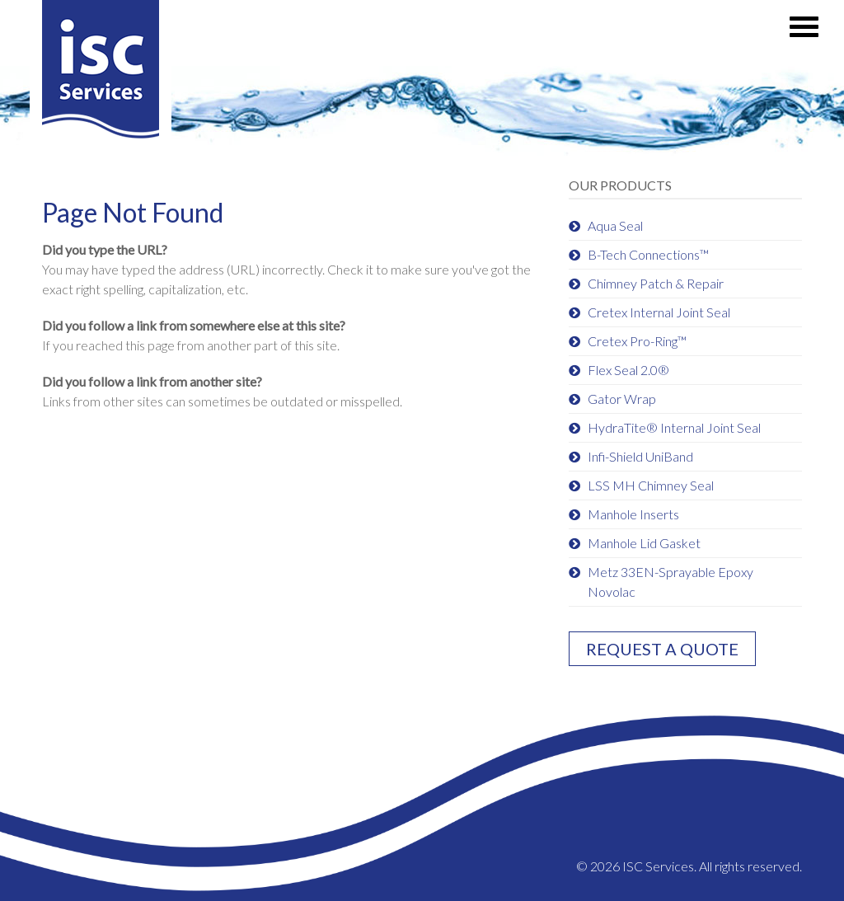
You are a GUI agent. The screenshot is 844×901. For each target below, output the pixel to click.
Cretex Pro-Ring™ (637, 341)
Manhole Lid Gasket (644, 543)
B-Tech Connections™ (648, 254)
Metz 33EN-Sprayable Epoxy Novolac (670, 581)
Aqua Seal (615, 225)
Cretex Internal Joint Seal (659, 312)
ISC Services (100, 75)
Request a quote (662, 649)
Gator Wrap (622, 398)
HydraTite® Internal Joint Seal (674, 427)
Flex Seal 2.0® (628, 370)
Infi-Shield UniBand (640, 456)
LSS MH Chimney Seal (651, 485)
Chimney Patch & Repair (656, 283)
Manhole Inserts (633, 514)
